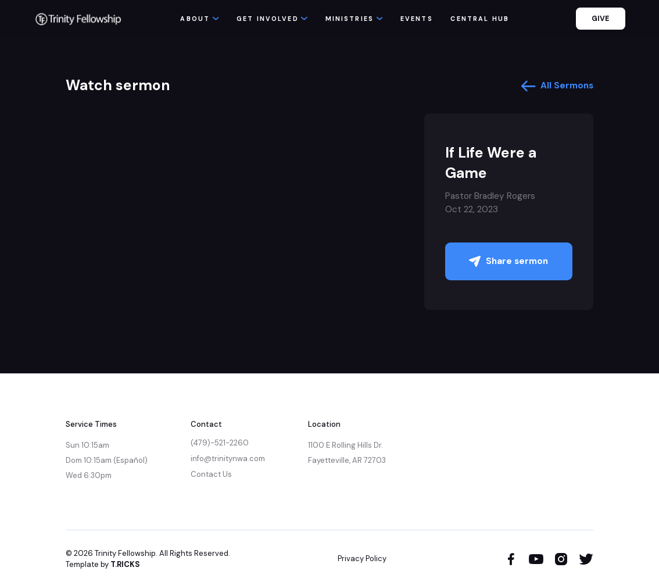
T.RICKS (125, 564)
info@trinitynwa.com (228, 458)
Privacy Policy (362, 558)
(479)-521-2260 (220, 443)
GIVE (600, 18)
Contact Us (211, 474)
